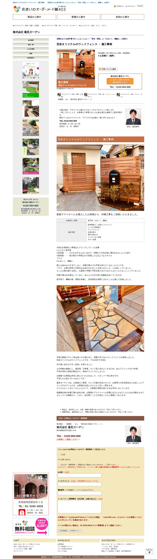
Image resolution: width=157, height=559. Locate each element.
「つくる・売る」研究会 (109, 546)
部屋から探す (78, 17)
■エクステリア (18, 25)
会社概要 (31, 40)
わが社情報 (30, 49)
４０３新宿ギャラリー (65, 546)
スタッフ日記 (62, 551)
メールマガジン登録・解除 (23, 549)
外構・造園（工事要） (32, 25)
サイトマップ (18, 551)
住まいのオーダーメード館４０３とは (27, 544)
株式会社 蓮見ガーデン (26, 32)
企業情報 (60, 544)
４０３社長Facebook (64, 549)
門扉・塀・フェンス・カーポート (65, 25)
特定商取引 (30, 58)
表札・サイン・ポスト (99, 25)
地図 (30, 53)
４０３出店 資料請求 (109, 549)
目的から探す (123, 17)
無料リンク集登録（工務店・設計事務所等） (116, 551)
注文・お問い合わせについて (24, 546)
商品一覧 (31, 45)
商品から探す (34, 17)
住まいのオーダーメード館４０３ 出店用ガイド (118, 544)
